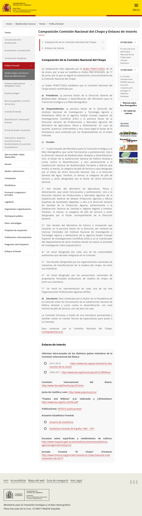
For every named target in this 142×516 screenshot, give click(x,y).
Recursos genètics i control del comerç (17, 102)
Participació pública (14, 216)
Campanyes (10, 178)
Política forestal (56, 23)
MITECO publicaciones (70, 408)
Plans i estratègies (13, 223)
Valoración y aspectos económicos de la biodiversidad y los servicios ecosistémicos (18, 142)
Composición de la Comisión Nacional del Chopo (70, 42)
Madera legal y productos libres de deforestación (17, 75)
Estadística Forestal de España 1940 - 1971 (72, 428)
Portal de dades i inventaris (17, 130)
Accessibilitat (18, 480)
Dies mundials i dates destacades (14, 155)
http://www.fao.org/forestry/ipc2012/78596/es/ (86, 372)
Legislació (9, 201)
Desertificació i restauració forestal (17, 121)
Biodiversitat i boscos (26, 23)
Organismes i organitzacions (18, 209)
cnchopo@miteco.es (52, 331)
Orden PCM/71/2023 (94, 68)
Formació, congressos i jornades (15, 193)
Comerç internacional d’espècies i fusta (15, 84)
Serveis (8, 164)
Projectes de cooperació (16, 230)
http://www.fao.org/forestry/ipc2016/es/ (63, 385)
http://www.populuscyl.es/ (83, 392)
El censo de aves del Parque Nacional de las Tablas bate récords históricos (127, 55)
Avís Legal (76, 480)
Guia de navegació (57, 480)
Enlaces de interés (54, 48)
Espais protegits (12, 93)
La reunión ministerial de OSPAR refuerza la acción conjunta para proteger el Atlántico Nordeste (127, 86)
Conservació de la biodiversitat (13, 41)
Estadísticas (10, 185)
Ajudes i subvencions (14, 171)
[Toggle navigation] (135, 7)
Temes (42, 23)
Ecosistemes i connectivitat (17, 50)
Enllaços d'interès (13, 251)
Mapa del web (36, 480)
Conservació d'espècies (15, 58)
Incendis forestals (13, 111)
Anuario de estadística (61, 422)
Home (9, 23)
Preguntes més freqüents (17, 244)
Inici (6, 480)
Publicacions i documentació (18, 237)
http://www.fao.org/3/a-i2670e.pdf (60, 402)
